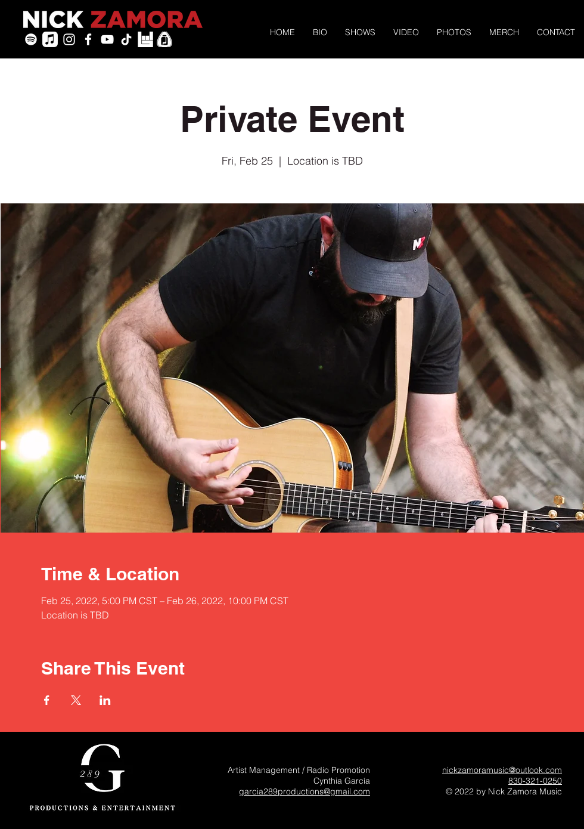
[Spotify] (31, 39)
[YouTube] (107, 39)
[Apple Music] (50, 39)
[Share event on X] (76, 700)
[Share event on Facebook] (46, 700)
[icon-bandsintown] (145, 39)
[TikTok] (126, 39)
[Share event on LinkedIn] (105, 700)
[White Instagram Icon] (69, 39)
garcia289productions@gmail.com (304, 791)
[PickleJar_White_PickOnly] (164, 39)
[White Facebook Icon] (88, 39)
